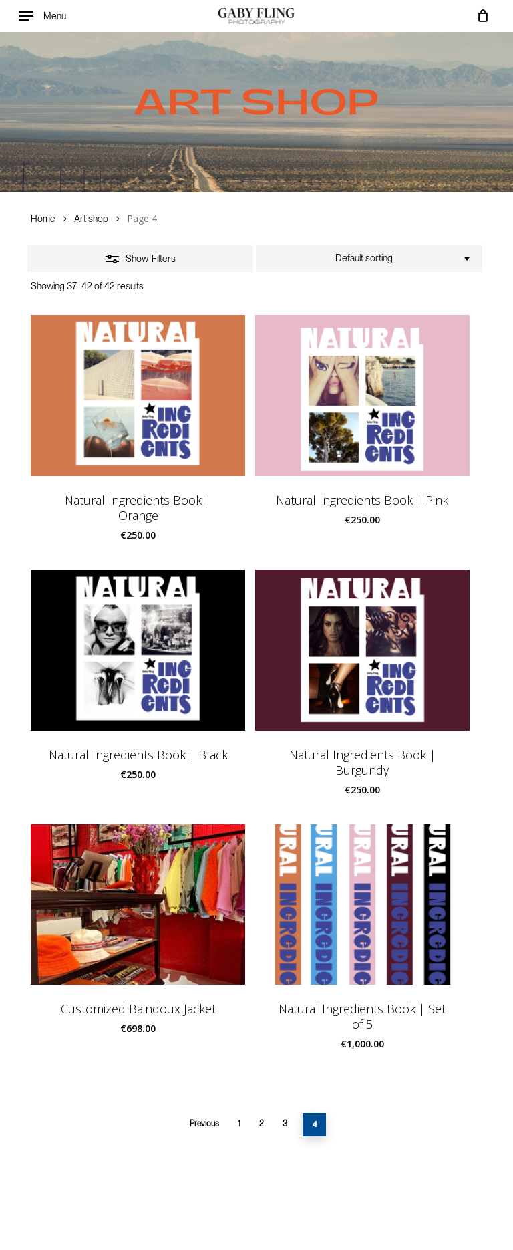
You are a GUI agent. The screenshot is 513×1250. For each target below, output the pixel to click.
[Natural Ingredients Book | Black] (138, 650)
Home (43, 218)
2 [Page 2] (261, 1123)
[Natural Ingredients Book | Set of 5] (362, 904)
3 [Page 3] (285, 1123)
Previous (204, 1123)
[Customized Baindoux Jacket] (138, 904)
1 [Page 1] (239, 1123)
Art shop (91, 218)
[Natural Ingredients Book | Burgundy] (362, 650)
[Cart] (479, 16)
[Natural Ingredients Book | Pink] (362, 395)
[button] (42, 16)
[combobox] (369, 258)
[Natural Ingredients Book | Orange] (138, 395)
